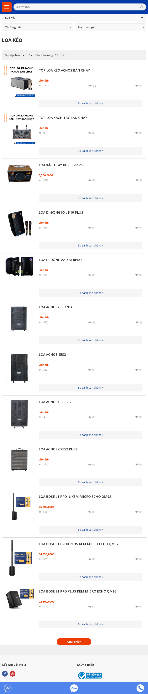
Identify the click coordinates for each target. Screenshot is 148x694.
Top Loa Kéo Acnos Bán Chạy (64, 70)
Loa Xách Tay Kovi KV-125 (61, 165)
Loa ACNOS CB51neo (56, 307)
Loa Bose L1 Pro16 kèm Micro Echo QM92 (75, 496)
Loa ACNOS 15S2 (52, 354)
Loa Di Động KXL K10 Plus (61, 212)
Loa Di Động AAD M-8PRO (60, 259)
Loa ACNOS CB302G (55, 402)
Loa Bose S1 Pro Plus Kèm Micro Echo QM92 (78, 591)
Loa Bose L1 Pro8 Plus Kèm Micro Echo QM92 (79, 544)
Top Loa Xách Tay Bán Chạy (63, 117)
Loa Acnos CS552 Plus (58, 449)
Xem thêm (74, 641)
